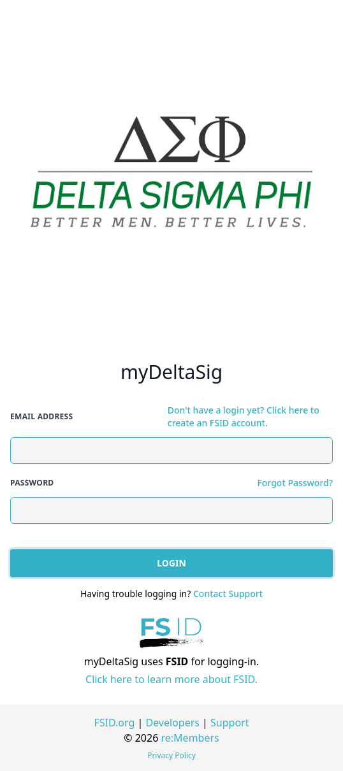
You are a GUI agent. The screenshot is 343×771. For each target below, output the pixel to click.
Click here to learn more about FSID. (171, 679)
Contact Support (228, 593)
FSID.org (114, 723)
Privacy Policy (171, 755)
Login (171, 563)
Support (229, 723)
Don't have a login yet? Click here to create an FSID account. (243, 416)
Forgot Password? (295, 483)
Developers (172, 723)
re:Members (190, 738)
